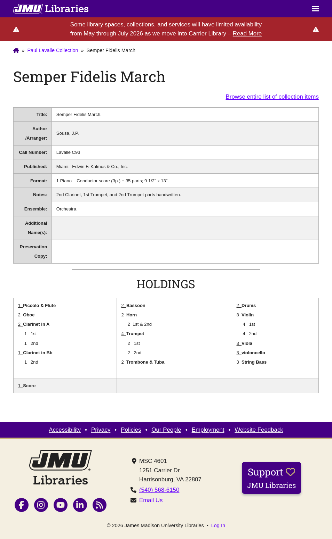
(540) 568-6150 (159, 490)
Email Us (151, 500)
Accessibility (65, 429)
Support (271, 477)
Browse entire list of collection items (272, 96)
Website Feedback (259, 429)
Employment (208, 429)
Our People (166, 429)
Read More (247, 33)
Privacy (100, 429)
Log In (218, 525)
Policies (131, 429)
